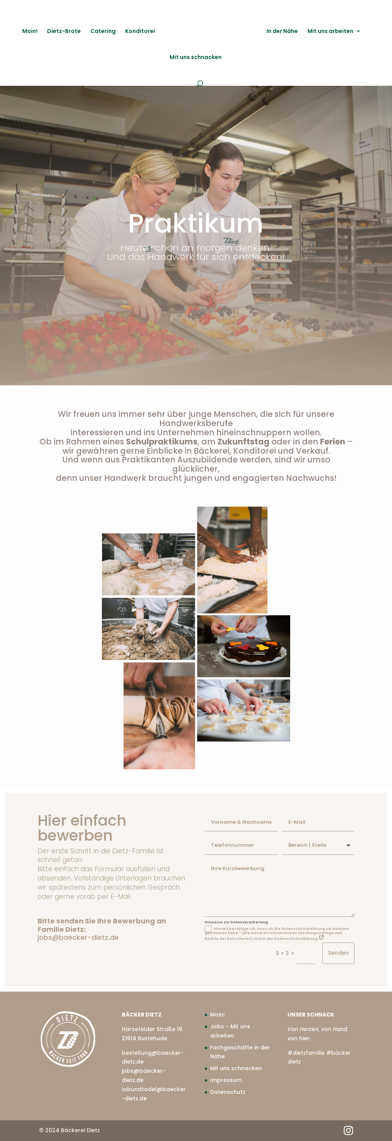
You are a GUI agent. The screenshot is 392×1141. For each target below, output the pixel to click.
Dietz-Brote (65, 31)
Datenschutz (227, 1092)
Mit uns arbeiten (329, 31)
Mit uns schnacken (196, 57)
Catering (104, 31)
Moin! (31, 31)
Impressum (226, 1080)
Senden (338, 953)
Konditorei (141, 31)
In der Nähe (281, 31)
